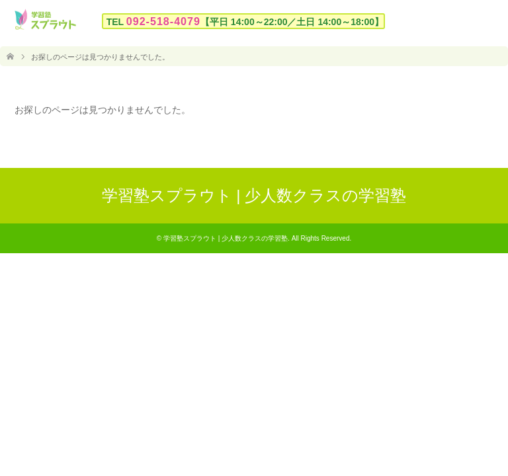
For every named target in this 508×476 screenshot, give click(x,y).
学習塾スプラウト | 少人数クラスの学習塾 (254, 195)
